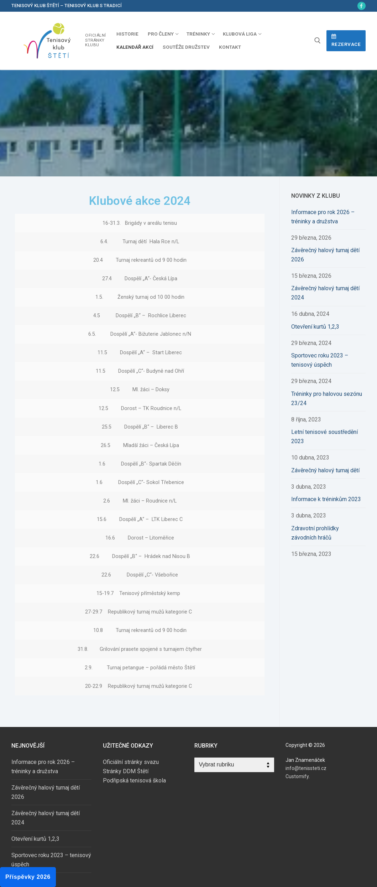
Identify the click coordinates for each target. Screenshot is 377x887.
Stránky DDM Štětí (125, 771)
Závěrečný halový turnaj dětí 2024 (325, 293)
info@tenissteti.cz (306, 768)
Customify (297, 776)
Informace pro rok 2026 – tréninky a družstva (323, 217)
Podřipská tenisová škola (134, 780)
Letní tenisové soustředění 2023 (324, 437)
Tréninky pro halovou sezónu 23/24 (326, 399)
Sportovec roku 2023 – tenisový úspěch (319, 360)
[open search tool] (317, 40)
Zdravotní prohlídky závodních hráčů (315, 533)
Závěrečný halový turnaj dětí (325, 470)
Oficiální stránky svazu (131, 762)
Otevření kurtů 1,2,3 (315, 326)
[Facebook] (361, 6)
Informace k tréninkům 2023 (326, 499)
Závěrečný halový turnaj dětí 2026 (325, 255)
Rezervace (346, 40)
